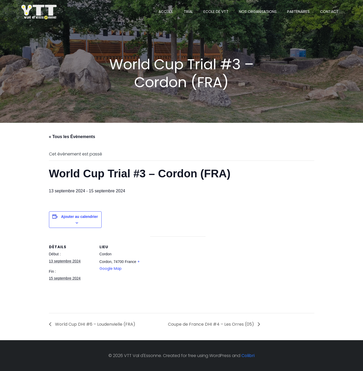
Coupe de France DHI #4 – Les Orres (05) (211, 324)
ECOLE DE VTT (215, 11)
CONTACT (329, 11)
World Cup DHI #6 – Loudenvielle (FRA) (94, 324)
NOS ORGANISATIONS (258, 11)
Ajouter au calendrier (79, 216)
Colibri (248, 356)
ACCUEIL (165, 11)
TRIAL (188, 11)
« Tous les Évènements (72, 136)
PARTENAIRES (298, 11)
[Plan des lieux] (178, 273)
